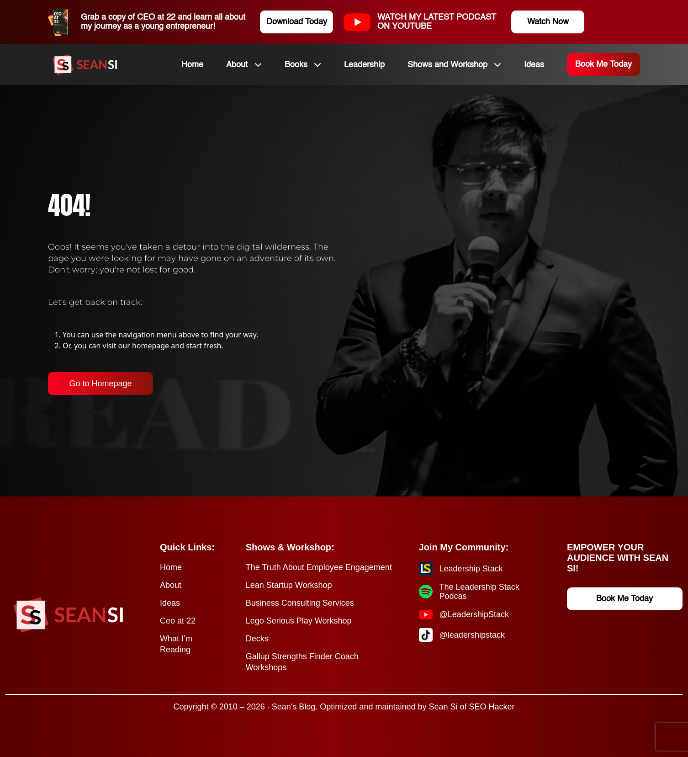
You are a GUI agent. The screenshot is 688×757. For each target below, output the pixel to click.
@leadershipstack (472, 635)
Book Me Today (603, 64)
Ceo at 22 (178, 620)
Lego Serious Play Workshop (299, 620)
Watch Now (548, 22)
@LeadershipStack (474, 614)
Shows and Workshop (447, 65)
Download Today (296, 22)
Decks (257, 638)
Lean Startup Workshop (289, 585)
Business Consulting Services (300, 603)
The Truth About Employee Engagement (319, 567)
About (237, 65)
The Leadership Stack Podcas (479, 591)
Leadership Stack (471, 568)
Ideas (534, 65)
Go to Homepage (100, 383)
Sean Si (443, 706)
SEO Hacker (492, 706)
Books (296, 65)
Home (192, 65)
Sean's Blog (294, 706)
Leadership (364, 65)
